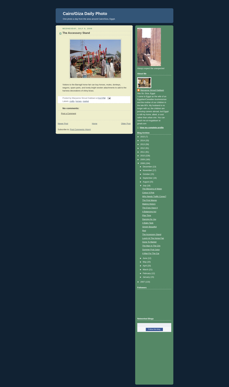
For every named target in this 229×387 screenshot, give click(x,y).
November (148, 170)
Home (94, 124)
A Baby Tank (147, 223)
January (146, 277)
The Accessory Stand (76, 32)
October (146, 174)
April (145, 266)
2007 (143, 282)
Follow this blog (154, 329)
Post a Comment (68, 113)
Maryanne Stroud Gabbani (152, 90)
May (145, 262)
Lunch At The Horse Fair (153, 238)
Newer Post (63, 124)
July (145, 186)
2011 (143, 152)
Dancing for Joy (149, 219)
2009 (143, 159)
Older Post (126, 124)
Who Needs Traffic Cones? (154, 196)
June (145, 258)
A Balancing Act (149, 212)
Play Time (146, 215)
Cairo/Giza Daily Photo (85, 13)
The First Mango (149, 200)
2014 (143, 140)
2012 (143, 148)
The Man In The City (151, 246)
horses (79, 101)
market (86, 101)
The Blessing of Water (152, 189)
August (146, 182)
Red (144, 231)
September (148, 178)
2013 (143, 144)
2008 (143, 163)
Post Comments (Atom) (80, 129)
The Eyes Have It (150, 208)
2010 (143, 156)
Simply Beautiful (149, 227)
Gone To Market (149, 242)
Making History (149, 204)
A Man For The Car (150, 253)
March (146, 269)
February (147, 273)
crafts (71, 101)
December (148, 167)
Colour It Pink (148, 193)
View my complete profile (152, 128)
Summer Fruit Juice (151, 250)
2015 (143, 137)
